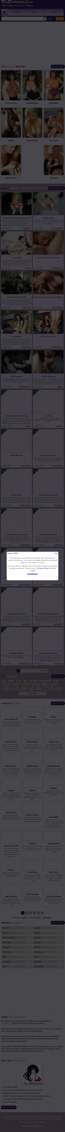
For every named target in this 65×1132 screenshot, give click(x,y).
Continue (32, 574)
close (56, 553)
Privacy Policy (42, 568)
